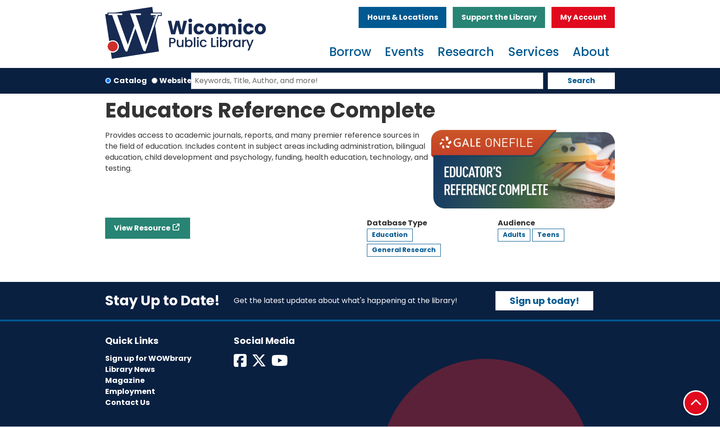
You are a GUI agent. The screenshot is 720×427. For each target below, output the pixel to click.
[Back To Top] (696, 403)
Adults (514, 234)
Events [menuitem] (404, 52)
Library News (130, 369)
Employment (130, 391)
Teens (548, 234)
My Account (583, 17)
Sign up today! (544, 300)
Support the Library (499, 17)
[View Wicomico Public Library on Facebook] (241, 363)
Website (175, 80)
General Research (404, 249)
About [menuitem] (591, 52)
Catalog (130, 80)
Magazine (125, 380)
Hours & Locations (402, 17)
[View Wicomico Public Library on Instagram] (280, 363)
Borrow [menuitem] (350, 52)
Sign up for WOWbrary (148, 358)
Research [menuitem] (466, 52)
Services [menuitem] (533, 52)
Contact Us (127, 402)
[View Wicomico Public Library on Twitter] (260, 363)
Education (390, 234)
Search (581, 80)
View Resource (142, 228)
